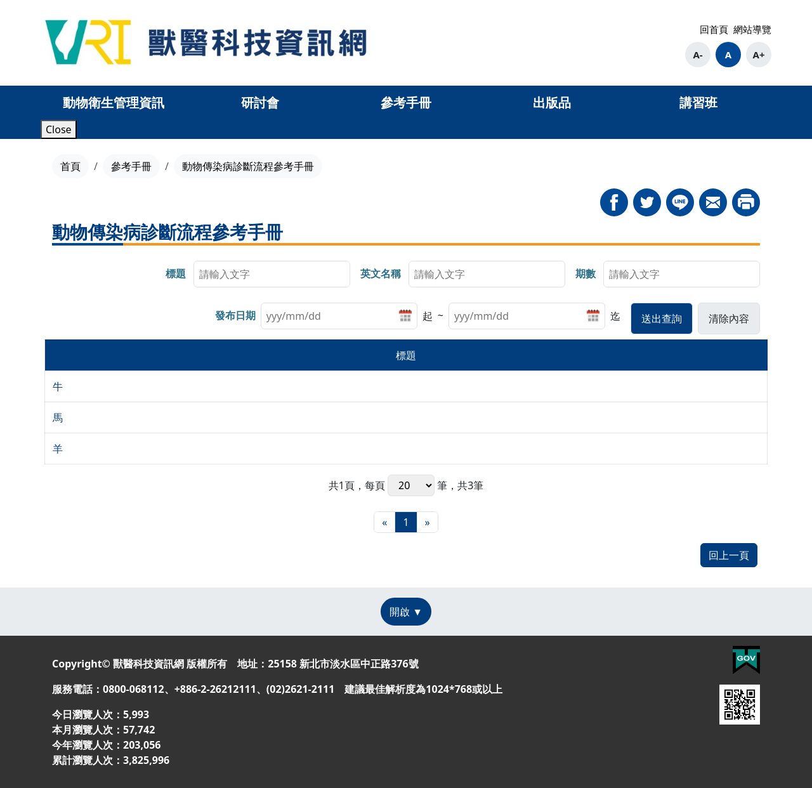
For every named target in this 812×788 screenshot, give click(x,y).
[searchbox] (271, 274)
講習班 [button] (698, 102)
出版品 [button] (552, 102)
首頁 (70, 166)
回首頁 (714, 29)
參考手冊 (131, 166)
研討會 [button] (260, 102)
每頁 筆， (411, 485)
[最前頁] (384, 522)
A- (697, 54)
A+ (759, 54)
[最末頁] (427, 522)
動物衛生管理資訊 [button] (113, 102)
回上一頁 (729, 555)
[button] (662, 318)
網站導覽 (752, 29)
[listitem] (347, 316)
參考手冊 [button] (406, 102)
